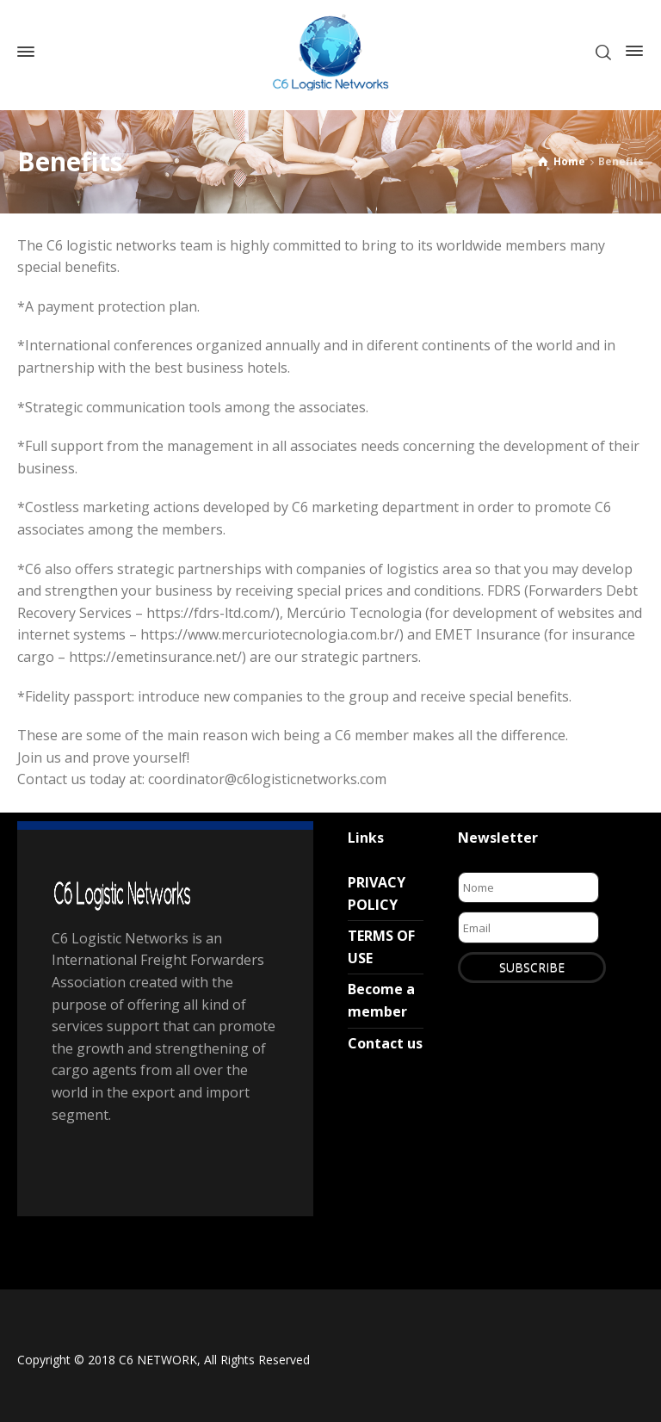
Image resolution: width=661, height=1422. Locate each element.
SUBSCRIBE (532, 967)
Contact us (385, 1043)
